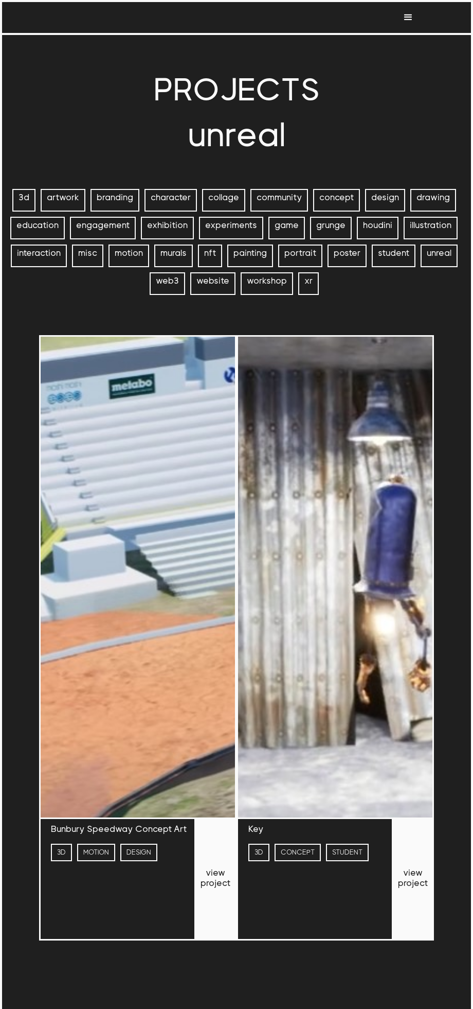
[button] (408, 17)
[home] (56, 18)
